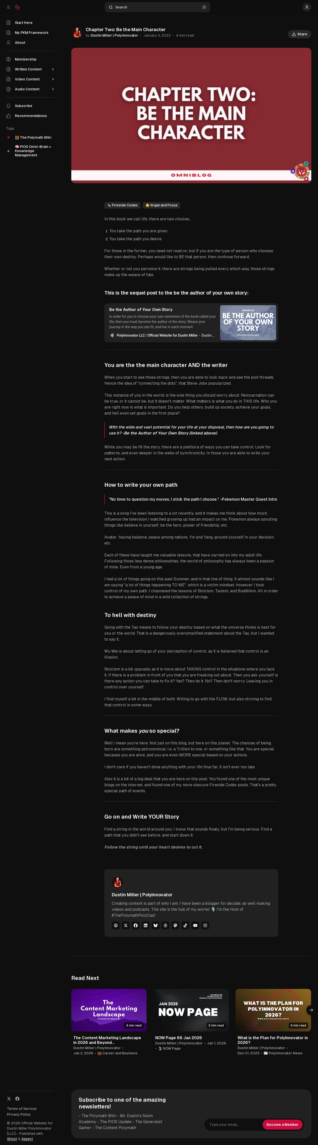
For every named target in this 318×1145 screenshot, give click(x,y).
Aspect (27, 1139)
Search (157, 7)
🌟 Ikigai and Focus (161, 205)
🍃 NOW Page (169, 1048)
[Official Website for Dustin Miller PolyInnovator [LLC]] (17, 7)
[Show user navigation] (306, 7)
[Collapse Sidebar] (8, 7)
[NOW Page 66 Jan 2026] (191, 1010)
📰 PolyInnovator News (283, 1053)
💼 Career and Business (117, 1053)
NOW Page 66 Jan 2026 (178, 1037)
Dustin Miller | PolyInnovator (114, 35)
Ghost (12, 1139)
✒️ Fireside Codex (122, 205)
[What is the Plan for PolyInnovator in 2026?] (273, 1010)
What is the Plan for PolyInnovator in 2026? (273, 1040)
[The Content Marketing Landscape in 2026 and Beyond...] (109, 1010)
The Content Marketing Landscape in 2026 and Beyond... (107, 1040)
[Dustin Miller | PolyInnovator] (77, 32)
